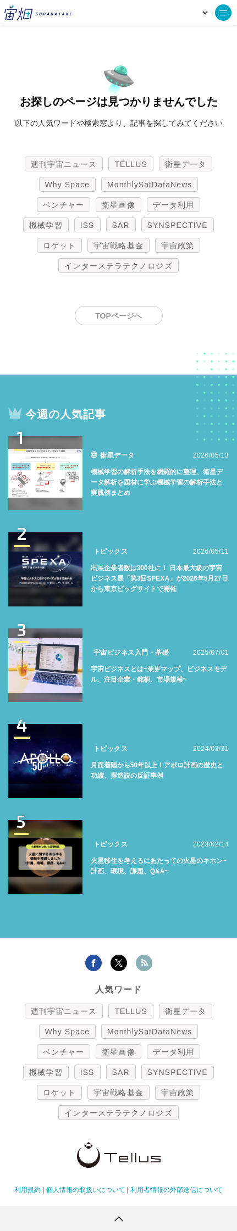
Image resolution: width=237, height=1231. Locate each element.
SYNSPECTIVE (177, 225)
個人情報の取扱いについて (85, 1190)
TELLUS (130, 164)
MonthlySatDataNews (149, 184)
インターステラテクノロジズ (118, 265)
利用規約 (27, 1190)
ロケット (59, 245)
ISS (87, 225)
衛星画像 (118, 204)
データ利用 (174, 204)
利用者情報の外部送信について (176, 1190)
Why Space (67, 184)
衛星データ (186, 164)
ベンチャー (64, 204)
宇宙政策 (177, 245)
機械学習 (45, 225)
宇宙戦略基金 (118, 245)
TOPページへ (118, 315)
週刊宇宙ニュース (64, 164)
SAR (121, 225)
